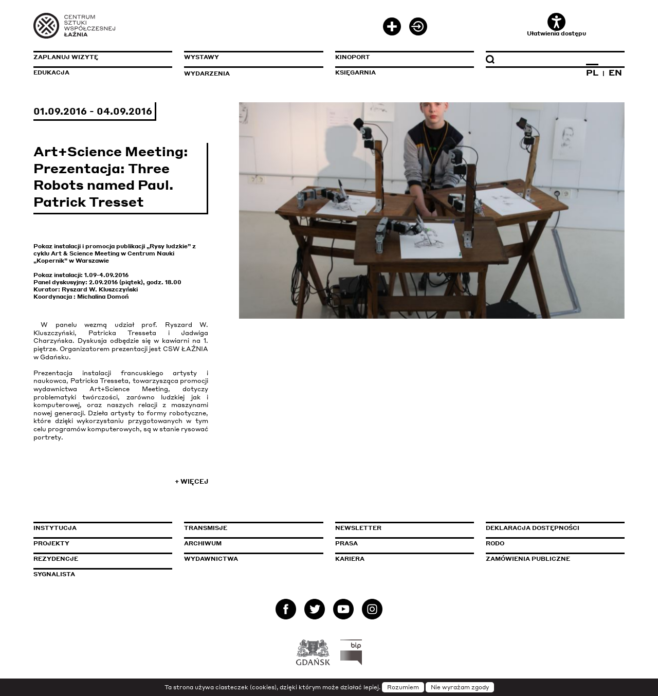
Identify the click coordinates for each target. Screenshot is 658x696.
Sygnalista (54, 574)
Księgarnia (355, 72)
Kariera (349, 558)
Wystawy (201, 57)
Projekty (51, 543)
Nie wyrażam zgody (460, 687)
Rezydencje (55, 558)
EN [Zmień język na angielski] (615, 72)
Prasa (346, 543)
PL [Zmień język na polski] (592, 72)
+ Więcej (191, 481)
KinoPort (352, 57)
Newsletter (358, 528)
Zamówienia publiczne (551, 558)
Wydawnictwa (211, 558)
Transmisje (249, 528)
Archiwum (203, 543)
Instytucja (55, 528)
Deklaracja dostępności (532, 528)
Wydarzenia (207, 73)
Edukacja (51, 72)
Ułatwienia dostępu (556, 25)
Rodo (495, 543)
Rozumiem (403, 687)
